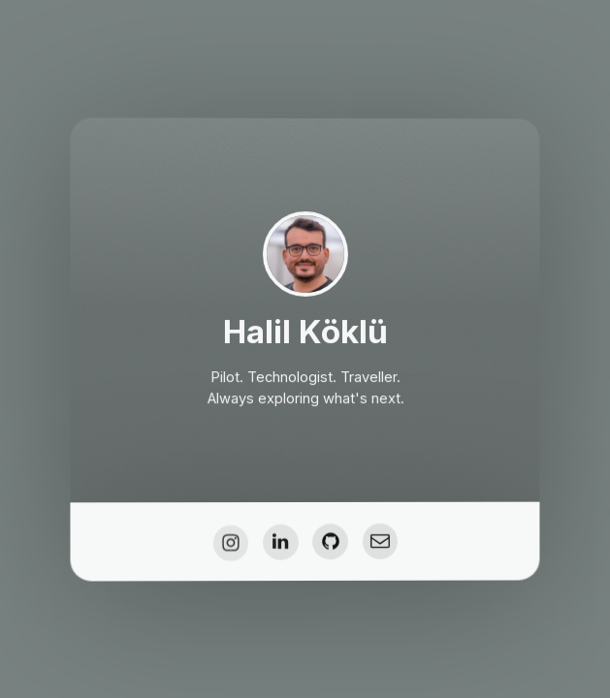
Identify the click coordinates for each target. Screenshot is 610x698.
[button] (230, 544)
